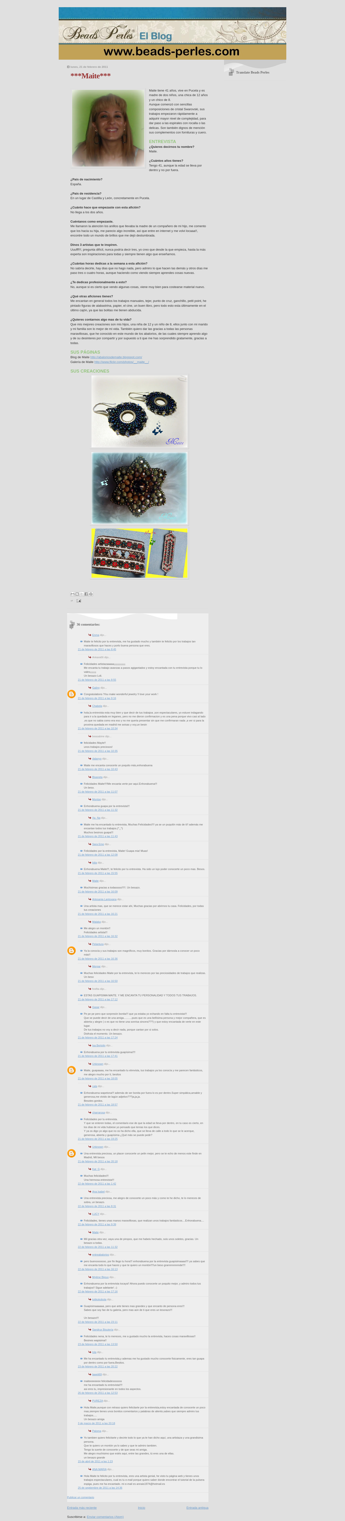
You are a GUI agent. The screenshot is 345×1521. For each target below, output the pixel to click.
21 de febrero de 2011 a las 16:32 (98, 936)
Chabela (97, 705)
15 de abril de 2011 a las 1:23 (95, 1461)
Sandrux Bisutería (102, 1329)
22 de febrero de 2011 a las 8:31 (97, 1206)
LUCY (95, 1213)
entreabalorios (100, 1254)
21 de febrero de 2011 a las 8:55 (97, 679)
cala (94, 1086)
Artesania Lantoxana (104, 899)
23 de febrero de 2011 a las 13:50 (98, 1344)
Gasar (95, 1007)
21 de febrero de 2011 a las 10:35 (98, 750)
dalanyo (97, 758)
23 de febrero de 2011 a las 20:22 (98, 1366)
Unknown (97, 1063)
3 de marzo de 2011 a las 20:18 (96, 1423)
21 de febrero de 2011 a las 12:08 (98, 854)
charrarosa (98, 1112)
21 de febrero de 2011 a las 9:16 (97, 698)
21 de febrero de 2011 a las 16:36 (98, 958)
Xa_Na (96, 817)
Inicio (141, 1507)
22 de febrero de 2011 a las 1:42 (97, 1183)
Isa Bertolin (98, 1045)
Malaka (96, 921)
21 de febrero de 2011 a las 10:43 (98, 769)
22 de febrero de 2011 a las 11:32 (98, 1246)
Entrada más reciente (82, 1507)
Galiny (96, 687)
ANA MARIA (99, 1469)
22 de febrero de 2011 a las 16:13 (98, 1269)
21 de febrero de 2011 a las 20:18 (98, 1161)
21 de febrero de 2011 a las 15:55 (98, 873)
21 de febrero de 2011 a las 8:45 (97, 649)
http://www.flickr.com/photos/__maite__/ (121, 362)
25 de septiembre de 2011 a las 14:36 (100, 1487)
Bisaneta (97, 777)
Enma (95, 635)
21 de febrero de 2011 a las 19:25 (98, 1138)
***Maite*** (90, 75)
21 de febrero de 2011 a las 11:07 (98, 791)
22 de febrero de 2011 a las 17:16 (98, 1291)
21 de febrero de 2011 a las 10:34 (98, 728)
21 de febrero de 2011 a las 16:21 (98, 913)
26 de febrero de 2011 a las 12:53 (98, 1392)
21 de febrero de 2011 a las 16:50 (98, 980)
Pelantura (98, 944)
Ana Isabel (98, 1191)
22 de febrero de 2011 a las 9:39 (97, 1224)
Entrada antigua (197, 1507)
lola (94, 1352)
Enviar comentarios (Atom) (105, 1517)
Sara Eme (98, 844)
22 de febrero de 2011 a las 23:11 (98, 1321)
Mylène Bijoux (100, 1277)
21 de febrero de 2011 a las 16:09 (98, 891)
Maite (95, 880)
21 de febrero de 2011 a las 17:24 (98, 1037)
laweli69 (97, 1374)
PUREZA (97, 1400)
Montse (96, 799)
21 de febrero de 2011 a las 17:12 (98, 999)
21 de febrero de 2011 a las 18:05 (98, 1078)
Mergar (96, 966)
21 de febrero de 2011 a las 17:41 (98, 1055)
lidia (94, 862)
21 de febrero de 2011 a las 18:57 (98, 1104)
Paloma (96, 1430)
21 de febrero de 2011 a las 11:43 (98, 836)
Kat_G (96, 1169)
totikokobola (99, 1299)
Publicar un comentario (80, 1497)
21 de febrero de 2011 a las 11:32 (98, 809)
